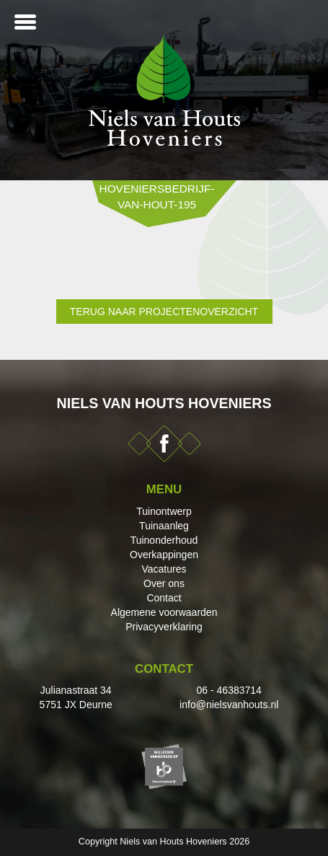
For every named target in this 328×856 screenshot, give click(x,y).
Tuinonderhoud (164, 540)
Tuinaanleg (164, 525)
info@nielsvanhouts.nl (228, 704)
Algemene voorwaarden (164, 612)
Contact (163, 598)
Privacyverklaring (164, 626)
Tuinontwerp (164, 511)
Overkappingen (164, 554)
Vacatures (164, 569)
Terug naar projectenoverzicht (164, 311)
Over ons (164, 583)
